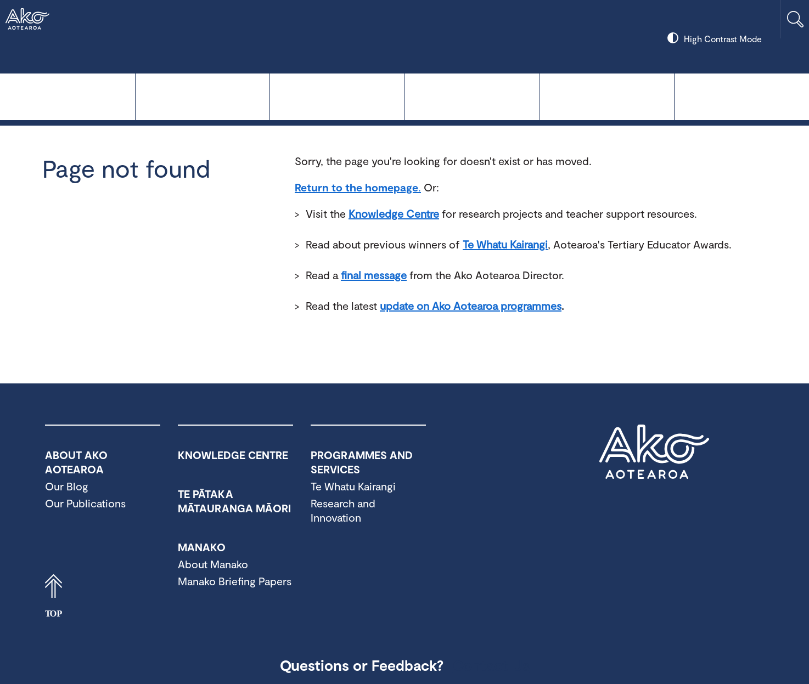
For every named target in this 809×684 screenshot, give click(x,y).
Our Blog (66, 486)
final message (374, 274)
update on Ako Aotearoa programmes (470, 305)
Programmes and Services (607, 95)
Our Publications (85, 503)
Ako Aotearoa (654, 452)
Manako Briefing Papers (234, 580)
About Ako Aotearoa (741, 95)
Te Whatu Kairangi (202, 95)
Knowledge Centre (67, 95)
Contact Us (491, 665)
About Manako (213, 563)
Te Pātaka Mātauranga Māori (337, 95)
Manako (472, 95)
